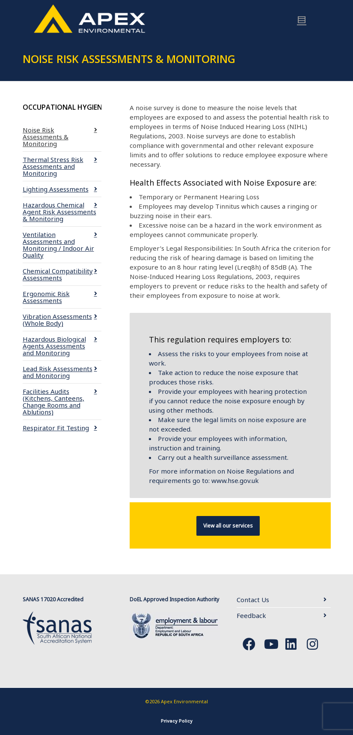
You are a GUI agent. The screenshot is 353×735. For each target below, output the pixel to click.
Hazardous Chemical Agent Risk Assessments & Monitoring (59, 212)
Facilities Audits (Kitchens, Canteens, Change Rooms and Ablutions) (53, 401)
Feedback (251, 615)
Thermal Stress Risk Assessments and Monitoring (53, 166)
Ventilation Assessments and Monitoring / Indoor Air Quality (58, 244)
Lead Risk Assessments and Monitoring (57, 372)
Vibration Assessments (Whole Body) (57, 319)
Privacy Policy (177, 721)
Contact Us (253, 599)
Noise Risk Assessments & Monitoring (45, 137)
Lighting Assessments (56, 189)
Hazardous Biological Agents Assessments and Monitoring (54, 346)
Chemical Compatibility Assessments (58, 274)
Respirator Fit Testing (56, 427)
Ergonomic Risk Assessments (46, 297)
